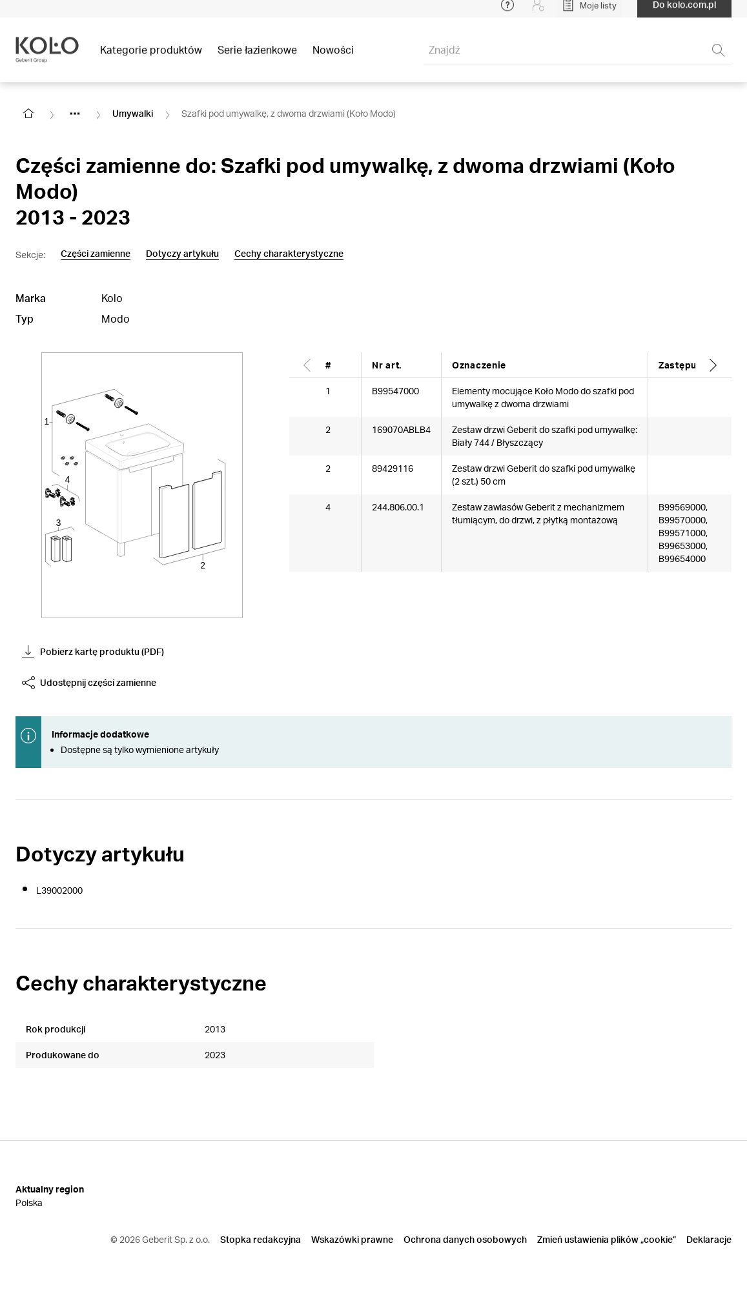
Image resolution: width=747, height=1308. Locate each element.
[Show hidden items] (75, 113)
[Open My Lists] (589, 13)
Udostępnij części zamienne (89, 682)
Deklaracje (709, 1239)
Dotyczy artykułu (182, 253)
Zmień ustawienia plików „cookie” (606, 1239)
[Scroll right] (713, 364)
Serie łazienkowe (257, 58)
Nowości (333, 58)
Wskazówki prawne (352, 1239)
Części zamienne (95, 253)
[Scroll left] (307, 364)
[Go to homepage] (28, 113)
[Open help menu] (507, 13)
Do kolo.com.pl (684, 12)
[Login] (538, 13)
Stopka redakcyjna (260, 1239)
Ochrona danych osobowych (465, 1239)
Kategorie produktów (151, 58)
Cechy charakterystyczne (288, 253)
